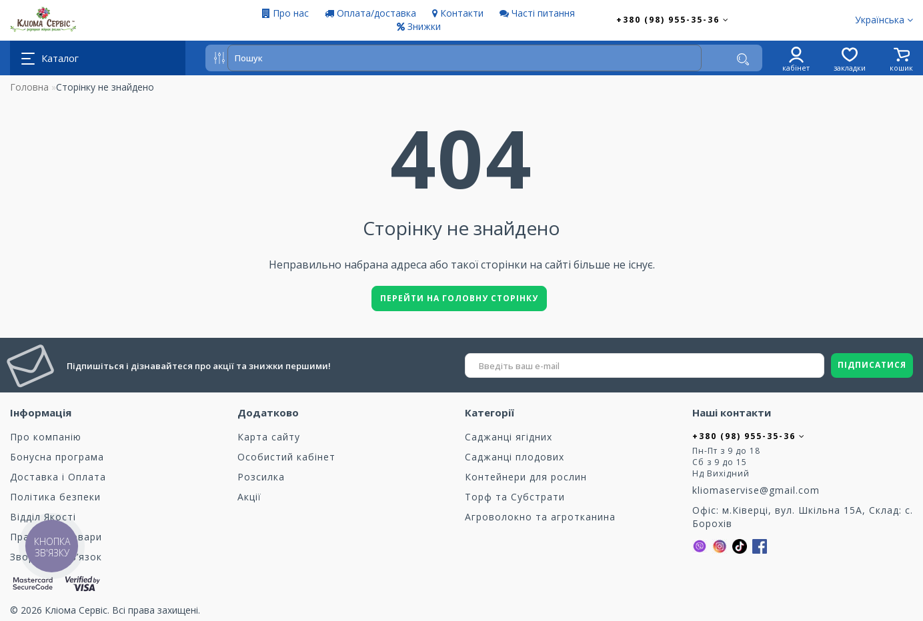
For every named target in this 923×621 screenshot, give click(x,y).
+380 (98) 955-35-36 (673, 19)
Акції (249, 496)
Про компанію (45, 436)
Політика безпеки (55, 496)
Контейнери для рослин (526, 476)
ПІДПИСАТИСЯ (872, 364)
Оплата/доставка (370, 13)
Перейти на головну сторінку (459, 298)
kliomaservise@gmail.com (756, 490)
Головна (29, 87)
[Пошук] (743, 59)
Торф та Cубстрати (515, 496)
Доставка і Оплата (58, 476)
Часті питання (537, 13)
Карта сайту (268, 436)
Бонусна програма (57, 456)
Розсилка (261, 476)
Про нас (285, 13)
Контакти (458, 13)
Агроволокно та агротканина (540, 516)
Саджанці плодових (514, 456)
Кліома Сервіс (76, 610)
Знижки (419, 26)
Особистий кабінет (286, 456)
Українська (884, 19)
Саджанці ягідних (508, 436)
